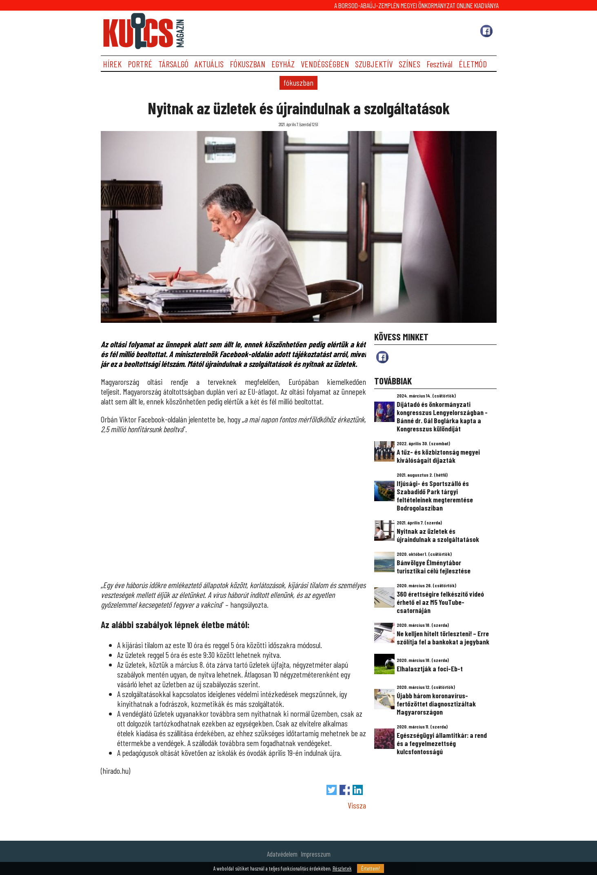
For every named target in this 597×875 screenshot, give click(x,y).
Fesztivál (439, 64)
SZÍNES (409, 64)
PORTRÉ (140, 64)
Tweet (331, 790)
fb (382, 357)
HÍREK (112, 64)
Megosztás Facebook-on (345, 790)
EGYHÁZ (283, 64)
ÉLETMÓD (473, 64)
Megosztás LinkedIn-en (358, 790)
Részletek (342, 868)
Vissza (357, 805)
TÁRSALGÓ (173, 64)
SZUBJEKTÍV (374, 64)
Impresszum (316, 854)
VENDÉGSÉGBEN (325, 64)
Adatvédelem (282, 854)
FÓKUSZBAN (247, 64)
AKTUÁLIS (209, 64)
